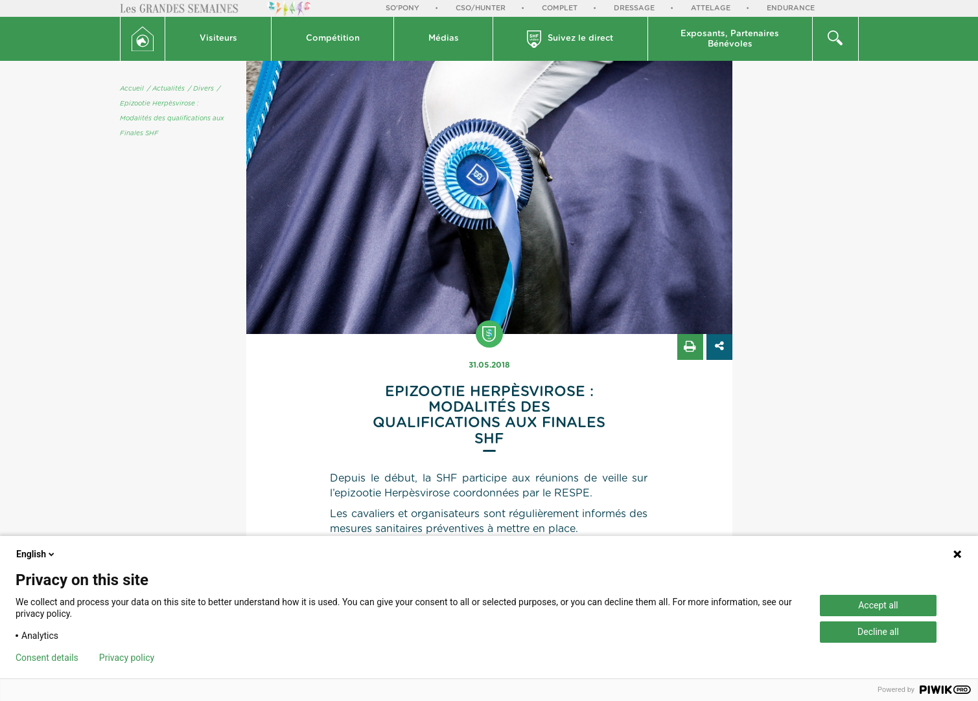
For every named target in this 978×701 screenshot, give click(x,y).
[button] (218, 39)
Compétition (333, 38)
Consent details (47, 657)
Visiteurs (218, 38)
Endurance (791, 8)
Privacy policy (126, 657)
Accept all (878, 605)
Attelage (710, 8)
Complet (559, 8)
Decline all (878, 632)
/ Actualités (166, 88)
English (36, 554)
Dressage (634, 8)
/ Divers (201, 88)
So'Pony (402, 8)
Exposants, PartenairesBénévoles (730, 39)
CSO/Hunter (481, 8)
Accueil (132, 88)
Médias (443, 38)
